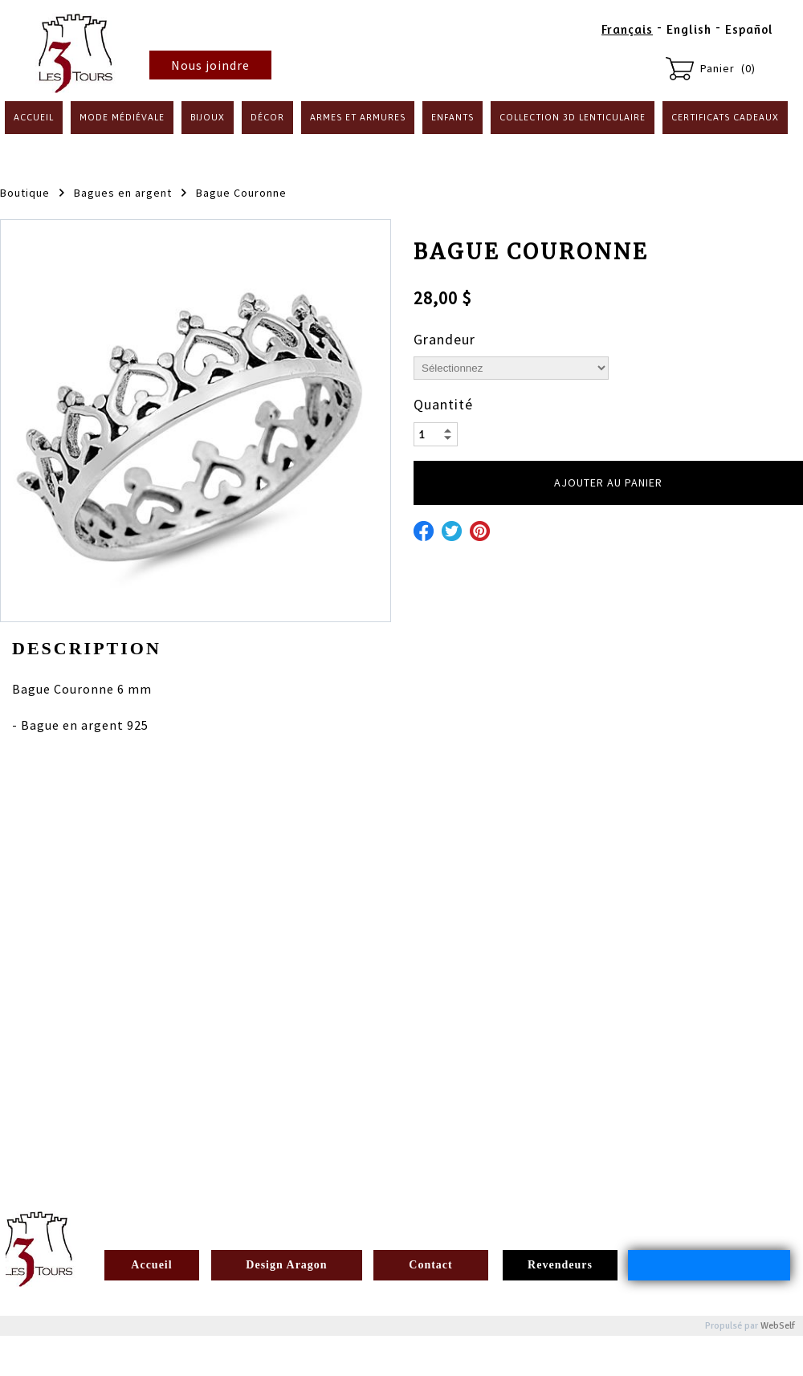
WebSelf (777, 1326)
